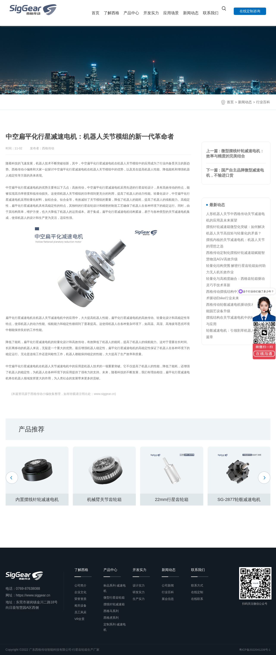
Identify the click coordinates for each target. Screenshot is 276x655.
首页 (95, 13)
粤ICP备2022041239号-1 (254, 649)
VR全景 (79, 619)
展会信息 (168, 599)
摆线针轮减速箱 (114, 604)
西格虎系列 (111, 617)
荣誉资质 (80, 599)
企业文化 (80, 592)
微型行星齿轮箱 (114, 597)
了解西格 (111, 13)
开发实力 (151, 13)
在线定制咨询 (250, 11)
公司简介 (80, 585)
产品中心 (131, 13)
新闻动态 (191, 13)
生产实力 (139, 599)
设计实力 (139, 585)
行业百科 (263, 102)
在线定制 (197, 592)
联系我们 (210, 13)
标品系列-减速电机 (115, 588)
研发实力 (139, 592)
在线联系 (197, 599)
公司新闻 (168, 585)
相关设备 (80, 605)
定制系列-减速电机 (115, 627)
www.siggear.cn (104, 394)
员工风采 (80, 612)
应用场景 (171, 13)
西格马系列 (111, 611)
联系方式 (197, 585)
